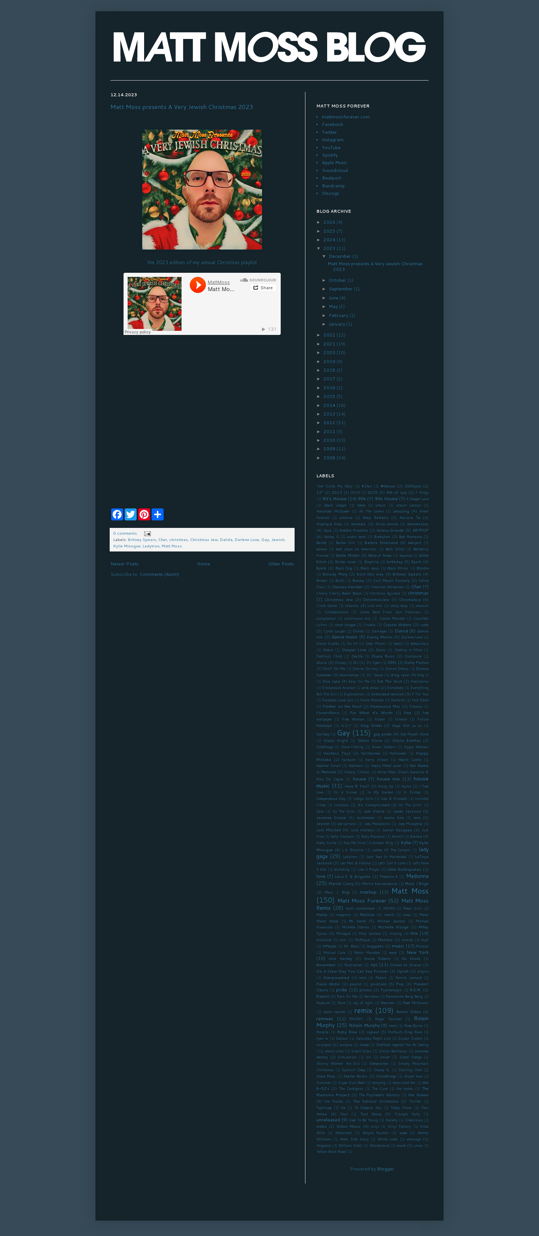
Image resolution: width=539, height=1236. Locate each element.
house (359, 779)
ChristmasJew (376, 599)
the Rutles (334, 1101)
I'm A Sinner (345, 792)
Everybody (395, 687)
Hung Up (385, 786)
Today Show (401, 1107)
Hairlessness (370, 753)
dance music (345, 637)
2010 (330, 440)
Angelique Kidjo (329, 523)
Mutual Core (334, 952)
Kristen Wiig (382, 842)
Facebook (332, 124)
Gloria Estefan (406, 740)
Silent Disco (361, 1051)
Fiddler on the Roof (342, 706)
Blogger (385, 1169)
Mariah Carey (341, 883)
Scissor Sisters (410, 1038)
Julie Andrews (362, 829)
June (334, 297)
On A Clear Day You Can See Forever (352, 971)
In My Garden (380, 792)
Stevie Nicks (355, 1076)
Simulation (347, 1057)
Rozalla (322, 1031)
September (341, 288)
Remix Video (408, 1011)
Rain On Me (347, 996)
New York (417, 952)
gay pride (382, 734)
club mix (375, 605)
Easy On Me (358, 681)
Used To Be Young (363, 1119)
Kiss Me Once (354, 842)
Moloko (385, 939)
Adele (361, 505)
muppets (375, 946)
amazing (401, 511)
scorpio (323, 1044)
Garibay (322, 734)
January (337, 324)
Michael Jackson (391, 921)
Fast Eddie (420, 699)
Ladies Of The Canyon (391, 849)
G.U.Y (346, 725)
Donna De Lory (365, 668)
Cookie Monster (392, 618)
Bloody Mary (335, 574)
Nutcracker (353, 964)
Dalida (226, 539)
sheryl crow (334, 1051)
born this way (370, 574)
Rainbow (371, 996)
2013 (330, 414)
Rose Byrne (413, 1025)
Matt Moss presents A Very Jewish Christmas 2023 (181, 106)
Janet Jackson (407, 811)
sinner (385, 1057)
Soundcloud (335, 170)
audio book (356, 536)
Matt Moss (172, 546)
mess (407, 914)
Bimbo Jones (345, 561)
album (380, 505)
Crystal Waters (397, 624)
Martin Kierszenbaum (380, 883)
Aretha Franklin (353, 530)
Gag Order (371, 725)
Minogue (343, 933)
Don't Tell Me (334, 668)
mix (414, 933)
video (321, 1126)
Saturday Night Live (373, 1038)
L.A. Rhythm (353, 849)
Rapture (322, 1002)
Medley (322, 914)
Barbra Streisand (381, 542)
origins (423, 971)
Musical (422, 946)
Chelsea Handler (347, 586)
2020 (330, 352)
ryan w (322, 1038)
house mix (388, 779)
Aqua (327, 530)
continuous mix (357, 618)
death (398, 643)
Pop (400, 983)
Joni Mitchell (328, 829)
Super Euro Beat (351, 1082)
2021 (330, 344)
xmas (418, 1145)
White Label (387, 1139)
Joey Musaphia (410, 823)
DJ (355, 662)
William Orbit (350, 1145)
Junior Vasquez (397, 829)
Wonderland (379, 1145)
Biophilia (371, 561)
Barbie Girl (345, 542)
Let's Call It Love (391, 862)
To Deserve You (367, 1107)
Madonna (417, 876)
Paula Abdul (328, 983)
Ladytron (151, 546)
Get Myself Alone (414, 734)
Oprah (403, 971)
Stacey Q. (382, 1069)
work (401, 1145)
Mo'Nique (362, 939)
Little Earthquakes (404, 869)
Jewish (277, 539)
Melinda (367, 914)
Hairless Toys (337, 753)
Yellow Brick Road (331, 1151)
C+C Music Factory (391, 580)
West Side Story (354, 1139)
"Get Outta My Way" (334, 486)
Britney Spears (142, 539)
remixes (324, 1018)
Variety (392, 1119)
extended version (387, 693)
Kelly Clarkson (342, 836)
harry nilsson (377, 759)
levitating (342, 869)
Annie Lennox (386, 523)
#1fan (367, 486)
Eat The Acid (389, 681)
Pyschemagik (391, 989)
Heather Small (328, 765)
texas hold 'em (404, 1082)
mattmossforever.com (346, 117)
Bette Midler (348, 555)
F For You (420, 693)
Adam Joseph (335, 505)
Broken (322, 580)
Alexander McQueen (333, 511)
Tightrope (324, 1107)
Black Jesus (369, 568)
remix (363, 1010)
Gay (265, 539)
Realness (388, 1002)
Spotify (330, 155)
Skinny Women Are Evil (338, 1063)
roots (393, 1025)
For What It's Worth (371, 712)
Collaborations (336, 611)
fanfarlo (398, 699)
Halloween (398, 753)
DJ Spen (373, 662)
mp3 (425, 939)
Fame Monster (372, 699)
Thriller (415, 1101)
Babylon (382, 536)
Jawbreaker (365, 817)
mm (342, 939)
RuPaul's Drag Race (405, 1031)
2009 (330, 448)
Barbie (321, 542)
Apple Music (334, 162)
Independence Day (330, 798)
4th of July (396, 492)
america (346, 517)
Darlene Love (247, 539)
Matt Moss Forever (362, 900)
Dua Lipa (331, 681)
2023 (330, 248)
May (334, 306)
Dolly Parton (417, 662)
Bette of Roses (380, 555)
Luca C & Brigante (353, 876)
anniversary (418, 523)
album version (408, 505)
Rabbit (322, 996)
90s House (386, 498)
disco (321, 662)
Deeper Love (354, 649)
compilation (326, 618)
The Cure (379, 1088)
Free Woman (353, 719)
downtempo (349, 674)
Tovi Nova (370, 1113)
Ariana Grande (390, 530)
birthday (395, 561)
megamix (343, 914)
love (320, 876)
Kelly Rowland (373, 836)
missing (395, 933)
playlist (356, 983)
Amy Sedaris (375, 517)
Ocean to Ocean (405, 964)
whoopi (413, 1139)
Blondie (423, 568)
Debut (328, 649)
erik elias (370, 687)
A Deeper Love (417, 498)
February (339, 315)
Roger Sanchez (388, 1018)
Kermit (397, 836)
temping (379, 1082)
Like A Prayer (368, 869)
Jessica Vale (394, 817)
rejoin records (334, 1011)
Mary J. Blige (337, 892)
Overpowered (336, 977)
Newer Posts (124, 563)
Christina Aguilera (384, 593)
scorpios (345, 1044)
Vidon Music (349, 1126)
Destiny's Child (329, 656)
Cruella (369, 624)
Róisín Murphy (364, 1025)
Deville (357, 656)
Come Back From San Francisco (390, 611)
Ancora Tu (409, 517)
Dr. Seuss (375, 674)
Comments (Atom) (159, 574)
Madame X (389, 876)
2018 (330, 370)
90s (362, 498)
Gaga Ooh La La (406, 725)
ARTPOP (420, 530)
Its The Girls (344, 811)
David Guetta (327, 643)
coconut (422, 605)
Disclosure (413, 656)
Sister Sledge (410, 1057)
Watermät (343, 1132)
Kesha (416, 836)
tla (343, 1107)
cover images (345, 624)
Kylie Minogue (126, 546)
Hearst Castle (409, 759)
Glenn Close (370, 740)
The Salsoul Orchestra (375, 1101)
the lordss (404, 1088)
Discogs (330, 193)
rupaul (373, 1031)
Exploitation (354, 693)
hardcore (349, 759)
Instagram (333, 139)
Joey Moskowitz (377, 823)
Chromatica (410, 599)
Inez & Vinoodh (394, 798)
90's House (334, 498)
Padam (381, 977)
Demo (381, 649)
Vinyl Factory (399, 1126)
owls (362, 977)
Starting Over (410, 1069)
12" (319, 492)
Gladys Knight (335, 740)
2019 (330, 361)
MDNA (389, 908)
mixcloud (323, 939)
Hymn (406, 786)
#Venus (388, 486)
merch (389, 914)
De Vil (352, 643)
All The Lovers (371, 511)
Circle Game (326, 605)
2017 (330, 378)
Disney (340, 662)
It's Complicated (373, 804)
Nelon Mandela (367, 952)
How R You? (357, 786)
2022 (330, 335)
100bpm (413, 486)
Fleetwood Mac (385, 706)
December (340, 256)
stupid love (413, 1076)
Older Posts (281, 563)
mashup (368, 892)
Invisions (341, 804)
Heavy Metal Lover (386, 765)
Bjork (416, 561)
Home (203, 563)
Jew (417, 817)
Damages (379, 631)
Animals (358, 523)
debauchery (420, 643)
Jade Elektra (373, 811)
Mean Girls (412, 908)
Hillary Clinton (357, 771)
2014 (330, 405)
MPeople (329, 946)
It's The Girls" (410, 804)
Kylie (406, 842)
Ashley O (331, 536)
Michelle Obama (355, 927)
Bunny (358, 580)
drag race (399, 674)
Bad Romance (410, 536)
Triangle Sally (407, 1113)
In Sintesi (412, 792)
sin (368, 1057)
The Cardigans (351, 1088)
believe (321, 548)
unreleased (328, 1119)
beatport (414, 542)
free (407, 712)
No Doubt (411, 958)
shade (364, 1044)
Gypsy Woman (416, 746)
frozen (380, 719)
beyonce (405, 555)
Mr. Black (352, 946)
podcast (379, 983)
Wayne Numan (375, 1132)
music (398, 946)
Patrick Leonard (408, 977)
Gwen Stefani (383, 746)
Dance (401, 631)
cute (424, 624)
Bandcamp (333, 185)
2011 (330, 431)
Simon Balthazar (393, 1051)
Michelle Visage (393, 927)
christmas (178, 539)
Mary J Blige (417, 883)
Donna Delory (397, 668)
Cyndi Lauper (334, 631)
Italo (320, 811)
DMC (392, 662)
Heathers (355, 765)
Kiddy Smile (326, 842)
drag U (423, 674)
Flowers (415, 706)
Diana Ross (383, 656)
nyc (374, 964)
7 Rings (422, 492)
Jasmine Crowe (331, 817)
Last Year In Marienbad (386, 856)
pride (341, 989)
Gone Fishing (352, 746)
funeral (401, 719)
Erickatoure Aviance (338, 687)
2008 (330, 457)
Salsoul (342, 1038)
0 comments (125, 533)
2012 (330, 422)
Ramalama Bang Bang (404, 996)
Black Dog (343, 568)
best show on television (356, 548)
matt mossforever (360, 908)
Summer (323, 1082)
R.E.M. (415, 989)
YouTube (331, 147)
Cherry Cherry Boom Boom (339, 593)
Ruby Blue (347, 1031)
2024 (330, 239)
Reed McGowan (416, 1002)
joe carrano (347, 823)
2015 (330, 396)
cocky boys (399, 605)
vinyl (375, 1126)
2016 (330, 387)
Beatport (331, 178)
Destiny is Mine (408, 649)
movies (407, 939)
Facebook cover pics (337, 699)
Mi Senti (357, 921)
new (393, 952)
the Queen (418, 1094)
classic (352, 605)
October (338, 280)
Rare (341, 1002)
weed (403, 1132)
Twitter (329, 132)
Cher (162, 539)
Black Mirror (397, 568)
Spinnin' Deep (353, 1069)
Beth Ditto (395, 548)
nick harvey (340, 958)
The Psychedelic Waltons (379, 1094)
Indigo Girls (363, 798)
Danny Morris (380, 637)
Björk (321, 568)
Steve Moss (325, 1076)
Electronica (420, 681)
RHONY (356, 1018)
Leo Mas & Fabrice (355, 862)
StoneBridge (386, 1076)
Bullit (340, 580)
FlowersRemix (327, 712)
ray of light (363, 1002)
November (326, 964)
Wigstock (323, 1145)
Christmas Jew (204, 539)
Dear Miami (376, 643)
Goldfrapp (324, 746)
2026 (330, 222)
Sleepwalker (379, 1063)
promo (365, 989)
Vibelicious (414, 1119)
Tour (344, 1113)
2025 (330, 231)
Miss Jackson (370, 933)
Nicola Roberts (377, 958)
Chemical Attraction (387, 586)
